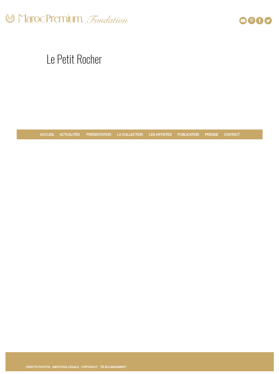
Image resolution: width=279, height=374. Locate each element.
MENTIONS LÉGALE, (66, 367)
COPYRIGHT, (90, 367)
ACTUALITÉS (69, 135)
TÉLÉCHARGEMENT (113, 367)
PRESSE (211, 135)
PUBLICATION (188, 135)
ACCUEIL (48, 135)
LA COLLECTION (130, 135)
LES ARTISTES (160, 135)
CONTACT (232, 135)
